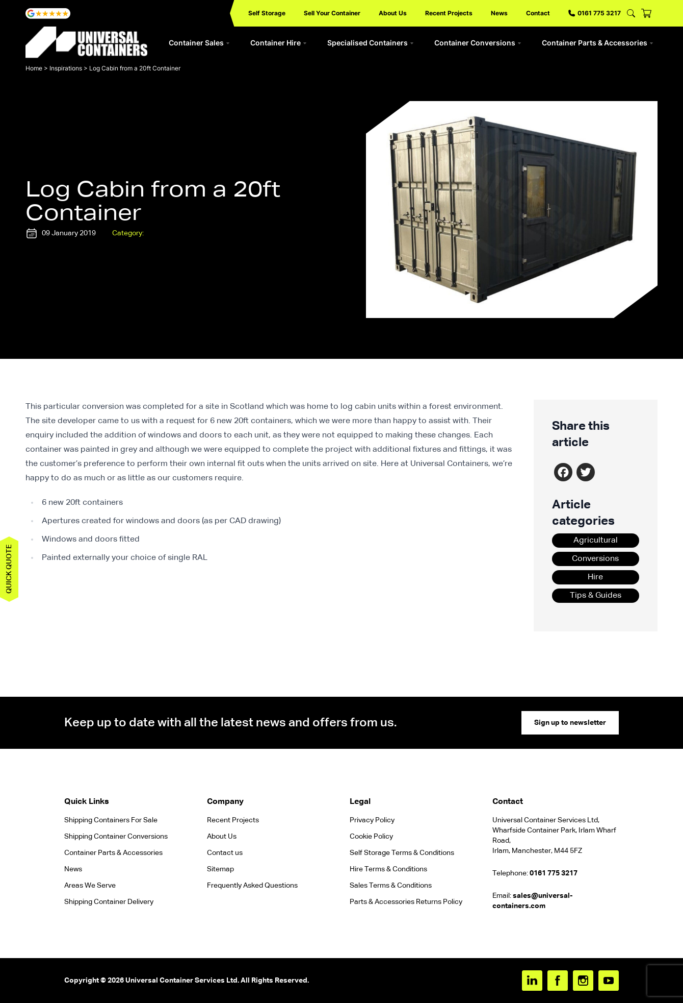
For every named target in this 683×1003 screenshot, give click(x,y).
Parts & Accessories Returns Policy (406, 902)
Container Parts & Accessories (597, 42)
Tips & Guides (595, 596)
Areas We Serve (90, 885)
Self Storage (266, 13)
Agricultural (595, 540)
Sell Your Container (332, 13)
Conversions (595, 559)
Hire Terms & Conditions (388, 869)
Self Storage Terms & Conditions (402, 853)
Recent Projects (448, 13)
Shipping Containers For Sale (110, 820)
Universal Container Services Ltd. (182, 980)
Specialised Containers (370, 42)
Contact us (225, 853)
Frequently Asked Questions (252, 885)
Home (33, 68)
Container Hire (278, 42)
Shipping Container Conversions (116, 836)
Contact (538, 13)
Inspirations (65, 68)
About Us (393, 13)
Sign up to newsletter (570, 722)
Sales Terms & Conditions (391, 885)
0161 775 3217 (594, 13)
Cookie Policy (371, 836)
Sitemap (220, 869)
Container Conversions (477, 42)
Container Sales (199, 42)
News (499, 13)
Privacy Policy (372, 820)
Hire (595, 577)
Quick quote (9, 569)
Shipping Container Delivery (108, 902)
